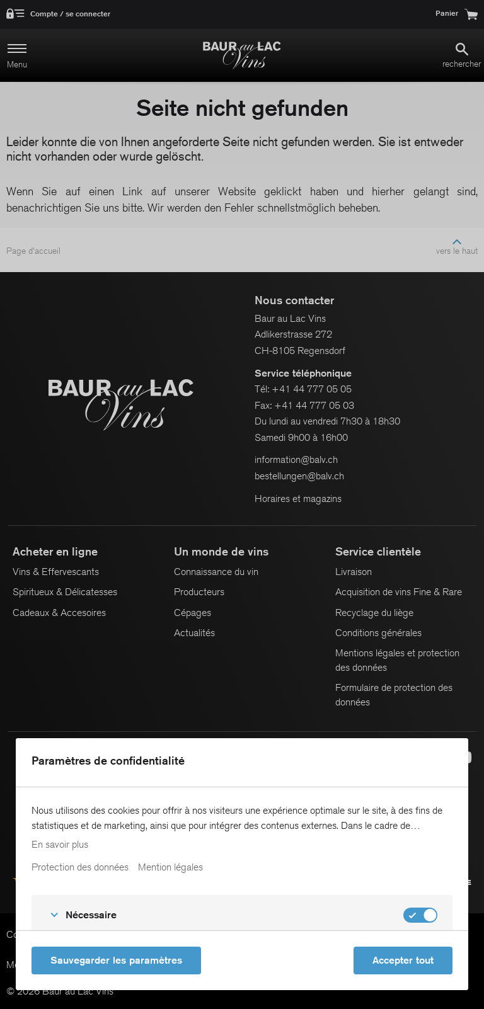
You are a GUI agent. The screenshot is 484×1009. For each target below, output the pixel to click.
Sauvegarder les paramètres (116, 960)
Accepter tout (403, 960)
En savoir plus (60, 845)
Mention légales (170, 867)
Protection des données (80, 867)
